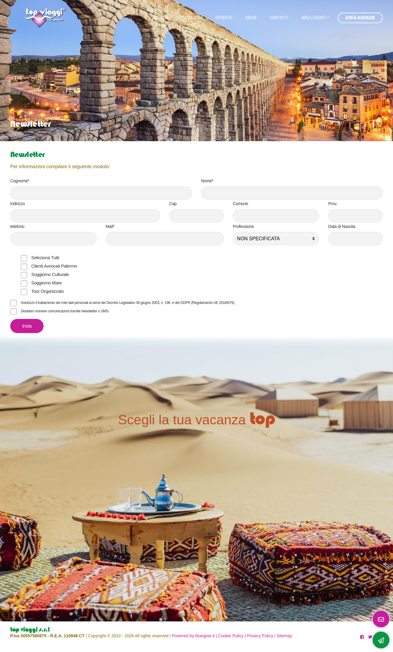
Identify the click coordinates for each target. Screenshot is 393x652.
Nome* (207, 180)
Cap (173, 203)
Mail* (110, 226)
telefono (17, 226)
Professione (243, 226)
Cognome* (19, 180)
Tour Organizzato (47, 291)
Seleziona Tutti (45, 257)
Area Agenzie (360, 17)
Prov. (332, 203)
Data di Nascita (341, 226)
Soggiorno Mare (46, 282)
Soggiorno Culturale (50, 274)
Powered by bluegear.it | (194, 635)
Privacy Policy (260, 635)
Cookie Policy (231, 635)
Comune (240, 203)
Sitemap (284, 635)
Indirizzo (17, 203)
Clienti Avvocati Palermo (54, 265)
